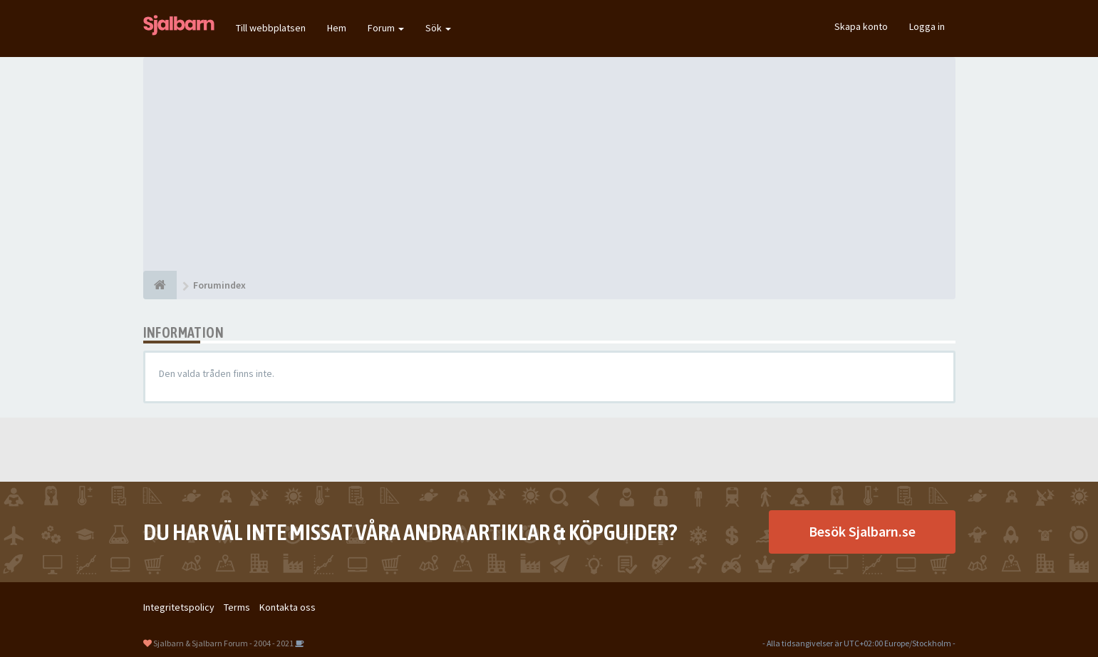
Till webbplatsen (271, 27)
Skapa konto (861, 26)
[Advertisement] (549, 164)
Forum (386, 27)
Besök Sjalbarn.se (862, 531)
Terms (237, 607)
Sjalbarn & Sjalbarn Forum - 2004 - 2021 (223, 643)
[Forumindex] (160, 285)
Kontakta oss (287, 607)
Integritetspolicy (178, 607)
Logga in (927, 26)
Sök (438, 27)
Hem (336, 27)
